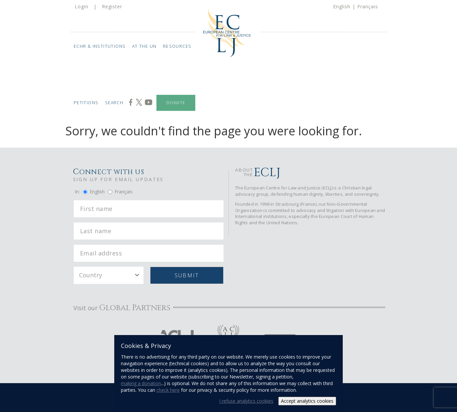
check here (168, 390)
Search (114, 103)
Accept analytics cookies (307, 401)
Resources (177, 46)
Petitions (85, 103)
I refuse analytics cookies (246, 401)
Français (367, 6)
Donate (175, 103)
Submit (187, 275)
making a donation (141, 383)
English (341, 6)
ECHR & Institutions (99, 46)
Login (81, 6)
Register (112, 6)
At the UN (144, 46)
